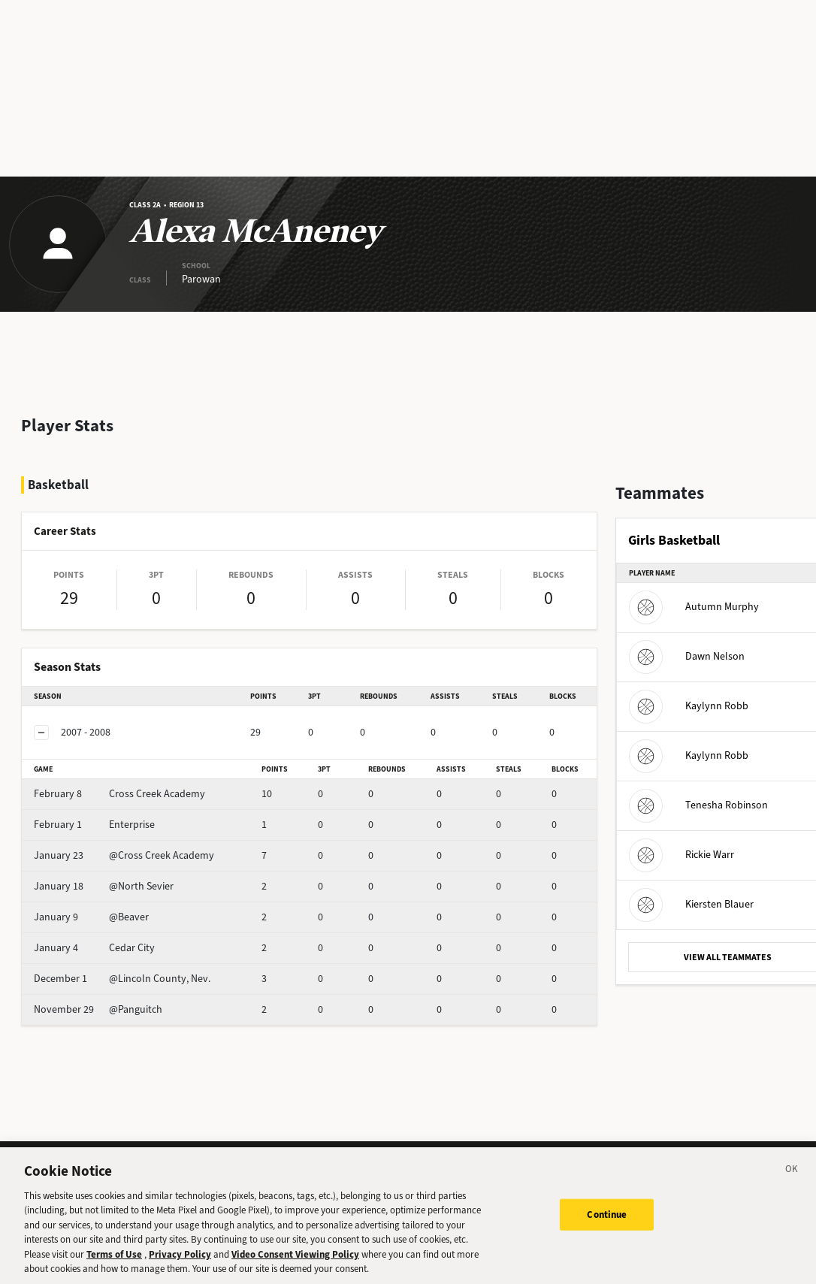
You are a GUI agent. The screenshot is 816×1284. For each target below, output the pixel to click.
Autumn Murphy (694, 607)
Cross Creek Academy (119, 794)
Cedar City (94, 948)
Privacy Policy (180, 1267)
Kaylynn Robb (688, 706)
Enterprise (94, 824)
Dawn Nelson (687, 656)
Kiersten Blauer (691, 904)
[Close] (791, 1184)
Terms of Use (114, 1267)
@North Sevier (104, 886)
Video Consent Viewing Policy (295, 1267)
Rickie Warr (681, 854)
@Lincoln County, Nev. (122, 978)
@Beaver (91, 917)
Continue (607, 1228)
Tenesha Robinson (698, 805)
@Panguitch (98, 1009)
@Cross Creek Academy (124, 855)
